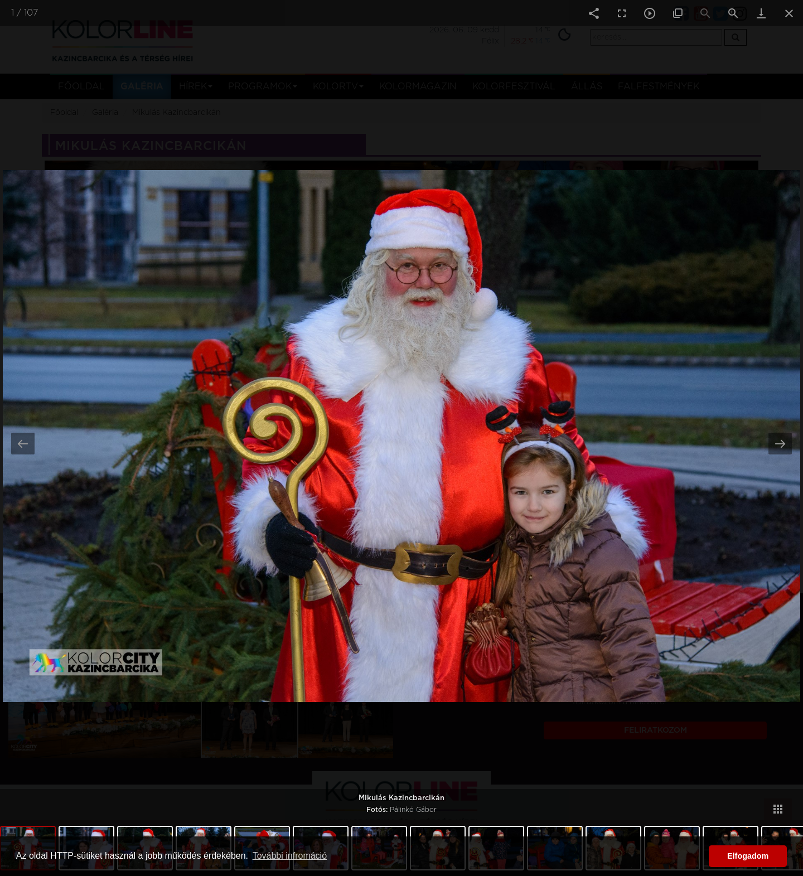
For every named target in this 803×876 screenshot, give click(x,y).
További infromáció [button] (290, 855)
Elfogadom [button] (747, 855)
